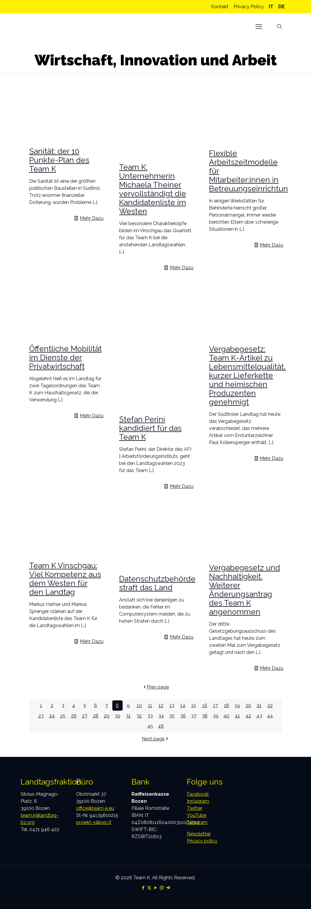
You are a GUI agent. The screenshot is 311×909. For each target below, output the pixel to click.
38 (205, 716)
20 (248, 705)
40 (226, 716)
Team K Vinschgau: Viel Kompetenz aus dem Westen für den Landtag (65, 578)
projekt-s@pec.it (93, 822)
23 (41, 716)
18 (226, 705)
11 (150, 705)
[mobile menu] (259, 26)
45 (150, 726)
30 (117, 716)
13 (172, 705)
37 (193, 716)
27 (84, 716)
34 (161, 716)
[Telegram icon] (168, 887)
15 (193, 705)
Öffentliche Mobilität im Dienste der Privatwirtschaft (65, 357)
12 (161, 705)
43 (259, 716)
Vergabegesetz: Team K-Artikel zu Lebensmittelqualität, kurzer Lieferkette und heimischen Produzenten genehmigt (247, 375)
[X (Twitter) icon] (149, 887)
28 (95, 716)
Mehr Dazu (91, 218)
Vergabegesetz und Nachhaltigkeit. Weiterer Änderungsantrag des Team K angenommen (244, 589)
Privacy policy (202, 841)
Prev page (155, 687)
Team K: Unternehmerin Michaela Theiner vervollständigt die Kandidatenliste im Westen (152, 189)
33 (150, 716)
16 (204, 705)
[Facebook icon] (143, 887)
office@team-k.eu (95, 808)
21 (259, 705)
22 (270, 705)
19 (237, 705)
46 (161, 726)
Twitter (194, 808)
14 (182, 705)
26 (74, 716)
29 (106, 716)
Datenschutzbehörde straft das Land (157, 583)
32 (139, 716)
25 (62, 716)
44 (270, 716)
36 (183, 716)
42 (248, 716)
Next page (155, 739)
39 (215, 716)
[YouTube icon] (155, 887)
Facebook (198, 794)
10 (139, 705)
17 (215, 705)
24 (52, 716)
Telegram (197, 822)
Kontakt (219, 6)
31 (128, 716)
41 (237, 716)
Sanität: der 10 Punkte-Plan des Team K (59, 160)
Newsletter (199, 834)
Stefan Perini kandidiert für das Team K (150, 428)
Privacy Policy (248, 6)
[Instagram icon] (161, 887)
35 (172, 716)
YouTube (196, 815)
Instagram (198, 801)
